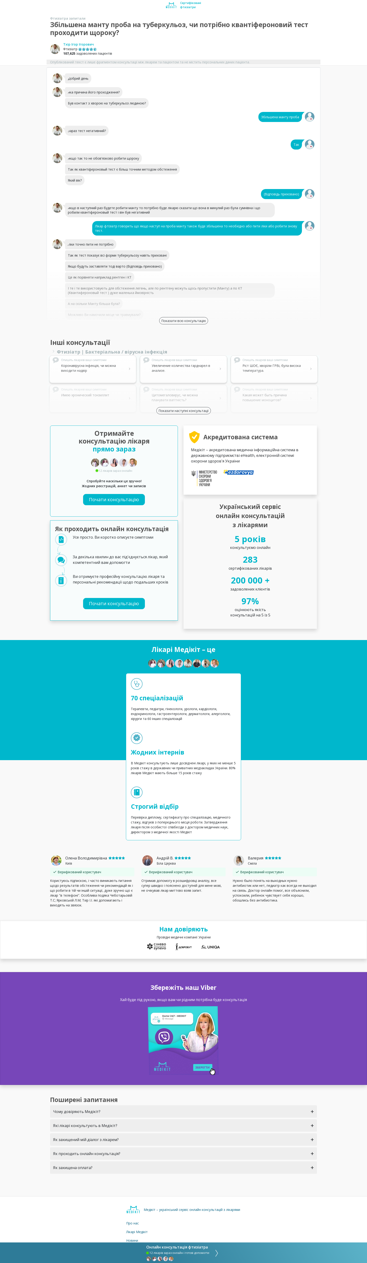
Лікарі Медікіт (137, 1232)
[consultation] (215, 1253)
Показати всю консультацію (183, 320)
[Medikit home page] (171, 5)
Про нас (132, 1223)
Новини (132, 1240)
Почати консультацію (114, 499)
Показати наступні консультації (183, 410)
